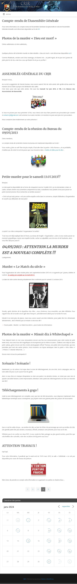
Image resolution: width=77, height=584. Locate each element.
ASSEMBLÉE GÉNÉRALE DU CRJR (26, 74)
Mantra (43, 579)
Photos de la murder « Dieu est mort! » (29, 38)
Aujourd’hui (66, 506)
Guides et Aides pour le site (54, 150)
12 (70, 531)
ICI (39, 29)
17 (49, 541)
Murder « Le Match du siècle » (23, 267)
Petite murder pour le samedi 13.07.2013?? (31, 177)
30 (18, 520)
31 (49, 562)
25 (59, 551)
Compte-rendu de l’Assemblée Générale (30, 21)
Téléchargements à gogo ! (20, 390)
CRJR (24, 579)
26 (70, 551)
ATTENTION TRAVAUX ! (19, 446)
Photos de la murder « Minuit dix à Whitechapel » (37, 334)
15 (28, 541)
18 (59, 541)
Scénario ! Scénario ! (16, 363)
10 (49, 531)
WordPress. (50, 579)
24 (49, 551)
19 (70, 541)
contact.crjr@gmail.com (10, 115)
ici (69, 53)
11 (59, 531)
